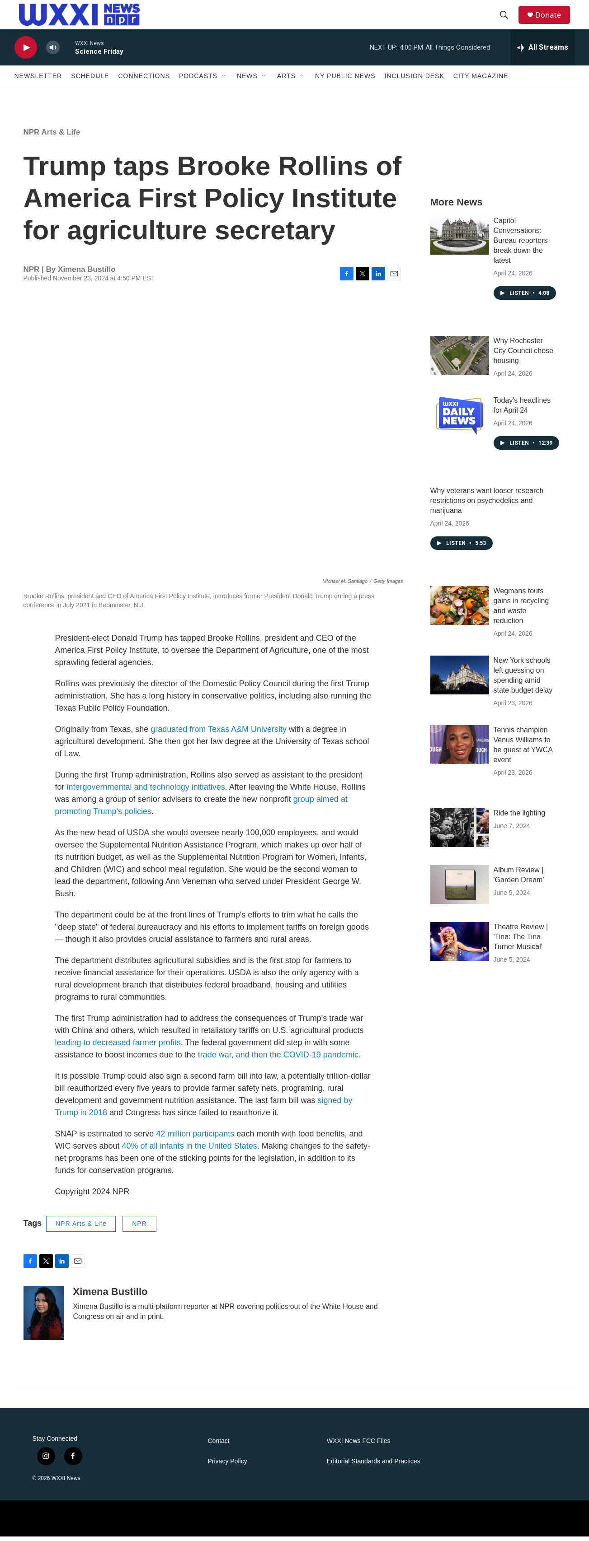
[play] (26, 52)
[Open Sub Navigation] (224, 80)
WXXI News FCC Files (359, 1445)
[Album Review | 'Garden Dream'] (459, 889)
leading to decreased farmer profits (118, 1047)
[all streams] (542, 52)
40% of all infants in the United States (188, 1150)
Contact (219, 1445)
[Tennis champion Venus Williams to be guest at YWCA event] (459, 749)
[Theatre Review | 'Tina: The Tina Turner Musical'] (459, 945)
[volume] (53, 52)
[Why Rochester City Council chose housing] (459, 359)
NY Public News (345, 80)
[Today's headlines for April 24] (459, 419)
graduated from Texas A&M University (217, 733)
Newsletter (38, 80)
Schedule (90, 80)
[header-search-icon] (506, 17)
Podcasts (198, 80)
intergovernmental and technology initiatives (146, 791)
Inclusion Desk (414, 80)
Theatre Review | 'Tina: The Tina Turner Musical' (521, 941)
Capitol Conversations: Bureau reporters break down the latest (521, 245)
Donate (552, 17)
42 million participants (195, 1138)
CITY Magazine (481, 80)
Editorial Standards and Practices (373, 1465)
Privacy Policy (227, 1465)
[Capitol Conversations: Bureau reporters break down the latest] (459, 239)
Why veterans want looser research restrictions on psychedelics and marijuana (487, 505)
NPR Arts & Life (52, 136)
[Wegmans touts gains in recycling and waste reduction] (459, 610)
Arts (286, 80)
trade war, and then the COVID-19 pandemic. (279, 1059)
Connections (144, 80)
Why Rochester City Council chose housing (524, 355)
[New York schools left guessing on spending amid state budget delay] (459, 679)
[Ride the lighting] (459, 832)
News (247, 80)
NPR (139, 1228)
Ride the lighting (520, 817)
